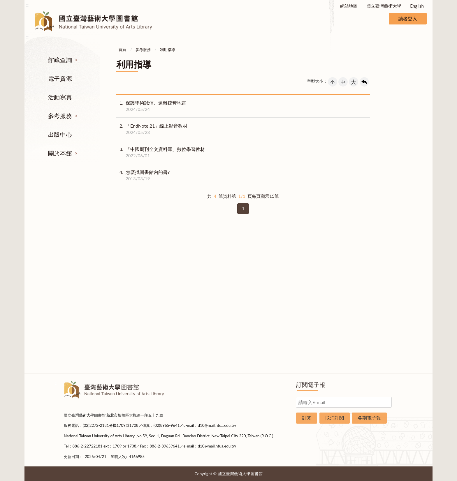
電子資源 (60, 78)
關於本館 (60, 152)
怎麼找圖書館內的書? (143, 175)
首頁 (122, 49)
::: (27, 5)
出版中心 (60, 134)
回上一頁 (364, 82)
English (417, 5)
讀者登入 (407, 18)
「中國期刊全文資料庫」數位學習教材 (160, 152)
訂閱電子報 (310, 384)
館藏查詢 (60, 59)
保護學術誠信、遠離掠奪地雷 (151, 106)
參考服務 (60, 115)
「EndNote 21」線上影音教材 (151, 129)
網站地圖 (349, 5)
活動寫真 (60, 97)
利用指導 (167, 49)
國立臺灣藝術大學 (383, 5)
